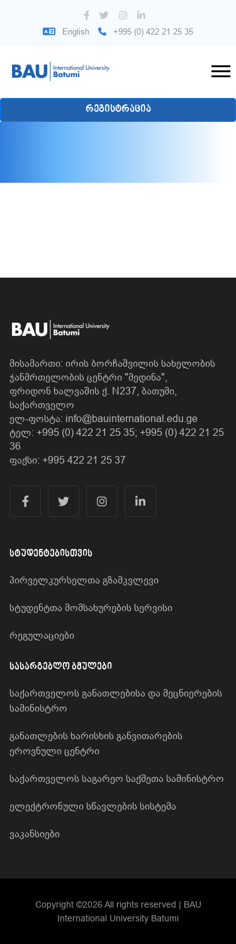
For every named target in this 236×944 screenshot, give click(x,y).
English (66, 31)
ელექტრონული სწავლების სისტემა (92, 805)
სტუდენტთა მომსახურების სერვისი (90, 607)
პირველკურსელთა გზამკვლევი (84, 579)
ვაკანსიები (34, 833)
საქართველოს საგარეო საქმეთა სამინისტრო (116, 778)
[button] (220, 68)
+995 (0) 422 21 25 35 (145, 31)
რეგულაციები (41, 635)
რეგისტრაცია (118, 110)
